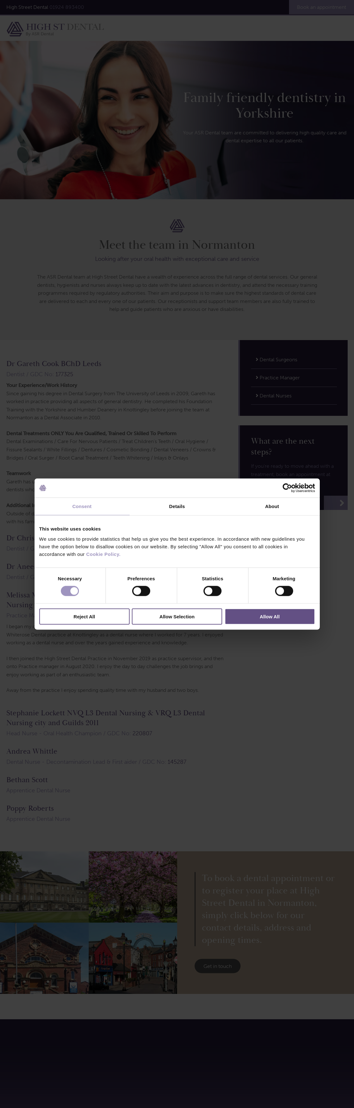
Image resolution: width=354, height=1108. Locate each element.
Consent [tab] (82, 506)
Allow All (270, 616)
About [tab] (272, 506)
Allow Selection (177, 616)
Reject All (84, 616)
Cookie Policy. (103, 554)
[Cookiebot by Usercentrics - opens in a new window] (287, 488)
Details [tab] (177, 506)
